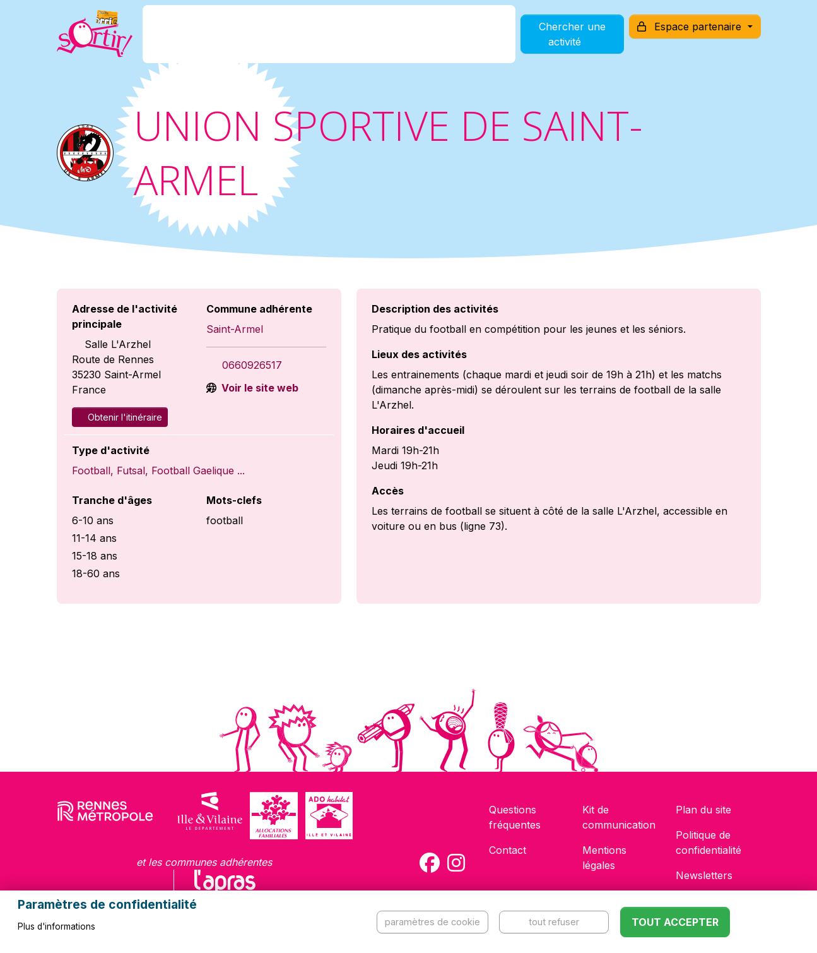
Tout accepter (675, 922)
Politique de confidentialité (708, 842)
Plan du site (703, 809)
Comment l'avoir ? (304, 40)
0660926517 (252, 365)
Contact (507, 850)
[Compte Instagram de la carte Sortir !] (456, 862)
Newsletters (704, 875)
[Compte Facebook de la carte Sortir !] (430, 862)
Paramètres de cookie (432, 921)
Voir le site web (258, 387)
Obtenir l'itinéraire (120, 417)
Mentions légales (604, 858)
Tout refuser (554, 921)
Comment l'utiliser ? (422, 40)
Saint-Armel (234, 329)
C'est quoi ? (207, 40)
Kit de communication (618, 817)
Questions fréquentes (515, 817)
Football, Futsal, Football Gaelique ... (158, 470)
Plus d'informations (56, 926)
